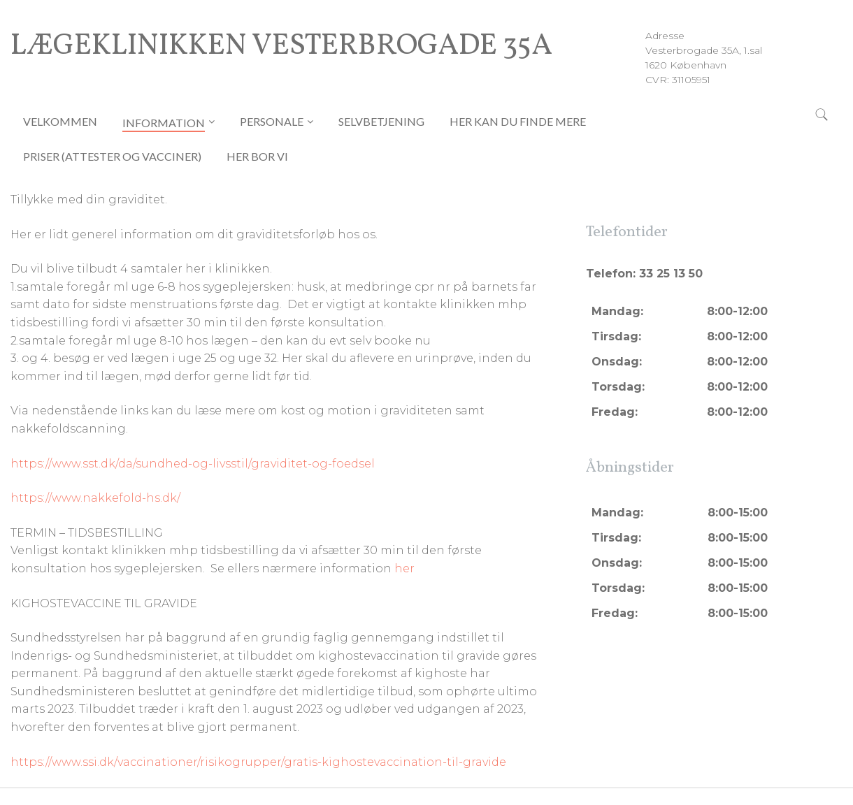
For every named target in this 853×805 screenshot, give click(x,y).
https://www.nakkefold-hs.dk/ (95, 498)
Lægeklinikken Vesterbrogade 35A (281, 47)
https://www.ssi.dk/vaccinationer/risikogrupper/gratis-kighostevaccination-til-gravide (258, 762)
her (404, 568)
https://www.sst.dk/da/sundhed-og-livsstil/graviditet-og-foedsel (192, 463)
